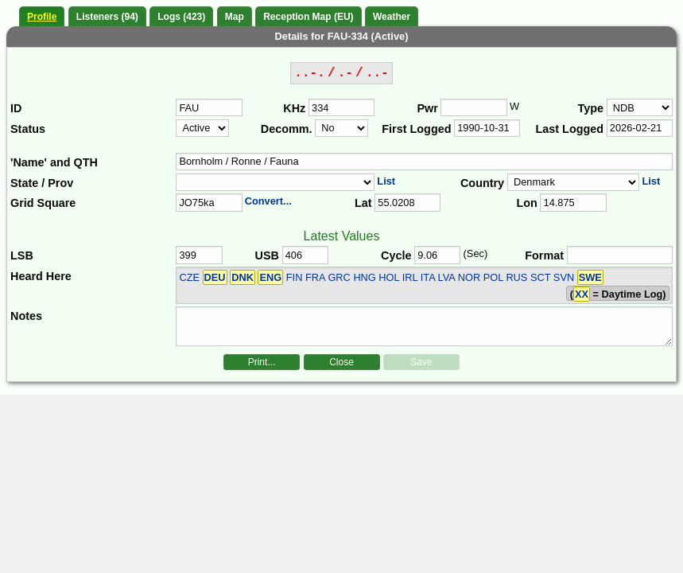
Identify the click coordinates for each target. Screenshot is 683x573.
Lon (526, 203)
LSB (21, 255)
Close (341, 362)
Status (27, 129)
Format (544, 255)
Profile (41, 16)
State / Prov (41, 183)
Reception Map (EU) (308, 16)
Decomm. (286, 129)
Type (591, 108)
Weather (391, 16)
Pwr (427, 108)
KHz (294, 108)
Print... (262, 362)
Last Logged (570, 129)
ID (15, 108)
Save (421, 362)
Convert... (268, 201)
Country (482, 183)
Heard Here (41, 276)
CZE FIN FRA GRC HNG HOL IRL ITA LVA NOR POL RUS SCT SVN (391, 277)
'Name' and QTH (54, 162)
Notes (26, 316)
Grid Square (43, 203)
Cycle (396, 255)
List (386, 181)
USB (267, 255)
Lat (363, 203)
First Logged (416, 129)
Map (234, 16)
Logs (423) (181, 16)
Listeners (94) (107, 16)
